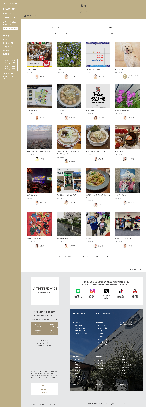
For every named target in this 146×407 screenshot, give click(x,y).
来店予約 (6, 62)
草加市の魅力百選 (80, 328)
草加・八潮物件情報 (103, 313)
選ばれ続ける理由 (10, 9)
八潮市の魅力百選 (80, 331)
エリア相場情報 (103, 342)
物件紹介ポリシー (100, 384)
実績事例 (6, 36)
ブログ (124, 370)
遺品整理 (100, 331)
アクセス (77, 370)
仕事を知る (101, 366)
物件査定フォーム (38, 332)
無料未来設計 (79, 325)
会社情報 (6, 50)
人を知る (100, 360)
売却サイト (45, 393)
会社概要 (77, 368)
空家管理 (100, 336)
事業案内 (77, 365)
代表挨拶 (77, 359)
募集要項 (100, 369)
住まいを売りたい (10, 17)
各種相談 (13, 62)
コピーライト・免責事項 (79, 387)
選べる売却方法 (103, 339)
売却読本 (100, 348)
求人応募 (13, 68)
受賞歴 (77, 373)
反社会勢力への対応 (125, 384)
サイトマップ (99, 387)
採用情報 (6, 54)
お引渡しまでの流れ (81, 334)
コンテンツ (123, 356)
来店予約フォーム (38, 325)
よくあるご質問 (8, 43)
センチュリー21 (79, 376)
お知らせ (124, 373)
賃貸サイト (45, 385)
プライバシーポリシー (78, 384)
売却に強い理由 (103, 325)
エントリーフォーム (51, 332)
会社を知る (101, 363)
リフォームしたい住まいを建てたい (10, 23)
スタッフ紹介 (7, 47)
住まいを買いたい (10, 13)
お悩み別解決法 (103, 345)
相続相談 (100, 334)
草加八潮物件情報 (10, 28)
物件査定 (6, 68)
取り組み (77, 362)
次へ (99, 256)
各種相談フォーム (52, 325)
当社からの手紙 (103, 328)
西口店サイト (45, 389)
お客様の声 (7, 39)
